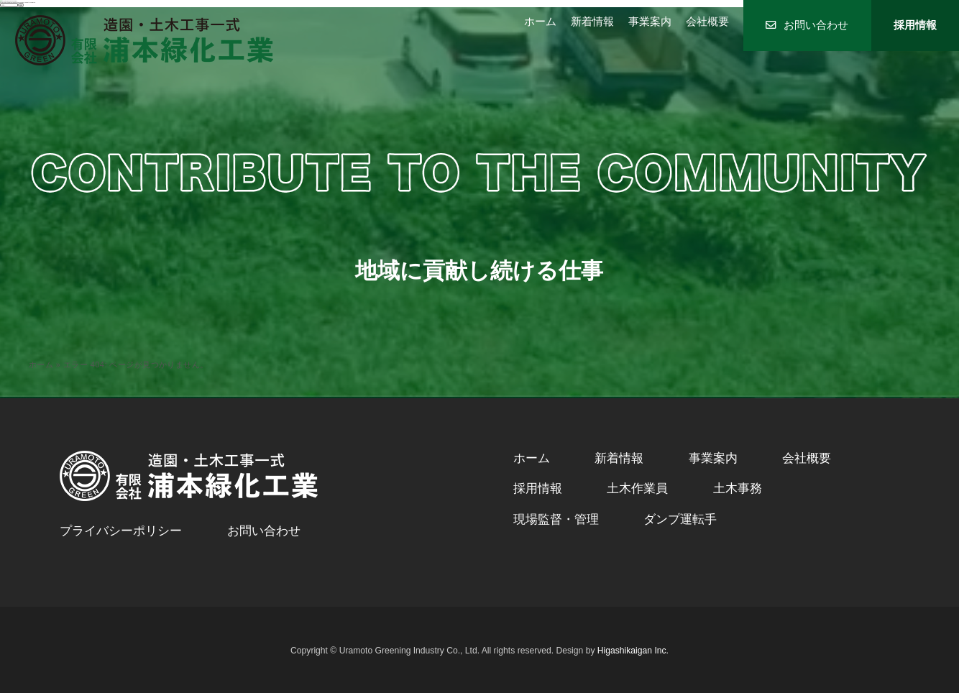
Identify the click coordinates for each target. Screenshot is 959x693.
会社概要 (707, 21)
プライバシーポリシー (121, 531)
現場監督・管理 (556, 519)
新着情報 (592, 21)
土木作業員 (637, 488)
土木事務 (737, 488)
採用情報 (915, 25)
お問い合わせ (807, 25)
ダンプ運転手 (680, 519)
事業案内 (649, 21)
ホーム (540, 21)
